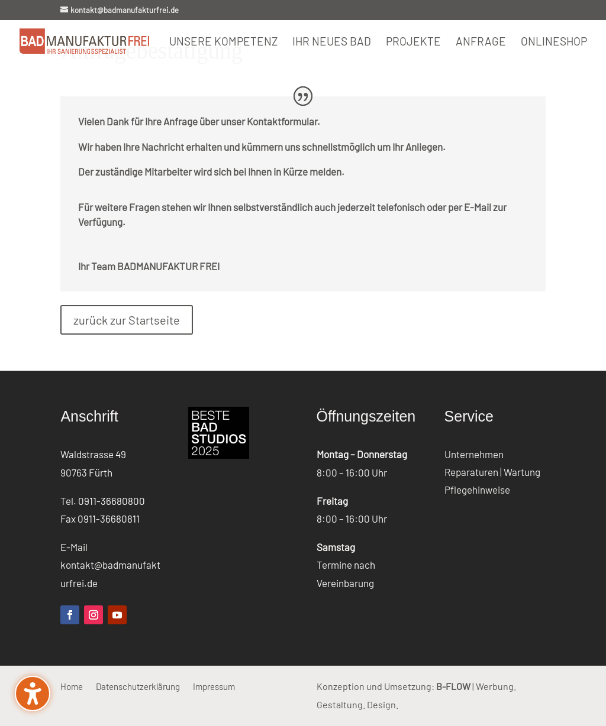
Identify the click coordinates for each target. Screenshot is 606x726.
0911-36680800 (111, 501)
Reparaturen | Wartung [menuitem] (492, 473)
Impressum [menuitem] (214, 686)
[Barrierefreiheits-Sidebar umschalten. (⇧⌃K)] (32, 693)
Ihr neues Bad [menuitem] (331, 42)
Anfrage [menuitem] (481, 42)
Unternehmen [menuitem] (474, 455)
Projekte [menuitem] (413, 42)
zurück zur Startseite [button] (126, 320)
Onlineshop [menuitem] (554, 42)
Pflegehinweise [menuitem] (477, 490)
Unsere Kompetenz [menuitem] (223, 42)
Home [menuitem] (71, 686)
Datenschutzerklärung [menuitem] (138, 686)
